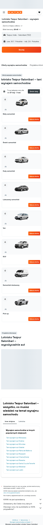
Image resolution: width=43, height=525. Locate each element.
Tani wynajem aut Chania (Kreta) (17, 457)
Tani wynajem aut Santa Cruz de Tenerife (20, 463)
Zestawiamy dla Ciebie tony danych (22, 503)
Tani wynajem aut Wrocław (15, 444)
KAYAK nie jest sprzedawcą (22, 499)
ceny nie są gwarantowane (11, 493)
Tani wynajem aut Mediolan (16, 467)
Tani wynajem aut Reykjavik (16, 454)
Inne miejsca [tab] (10, 421)
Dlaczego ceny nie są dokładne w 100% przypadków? (22, 508)
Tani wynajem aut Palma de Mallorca (19, 451)
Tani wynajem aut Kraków (15, 441)
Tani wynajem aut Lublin (14, 470)
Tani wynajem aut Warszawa (16, 438)
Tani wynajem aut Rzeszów (15, 460)
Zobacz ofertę (34, 119)
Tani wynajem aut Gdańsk (15, 447)
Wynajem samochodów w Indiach (20, 522)
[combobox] (13, 26)
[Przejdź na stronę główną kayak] (15, 12)
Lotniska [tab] (22, 421)
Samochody (24, 520)
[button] (3, 12)
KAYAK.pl (15, 520)
